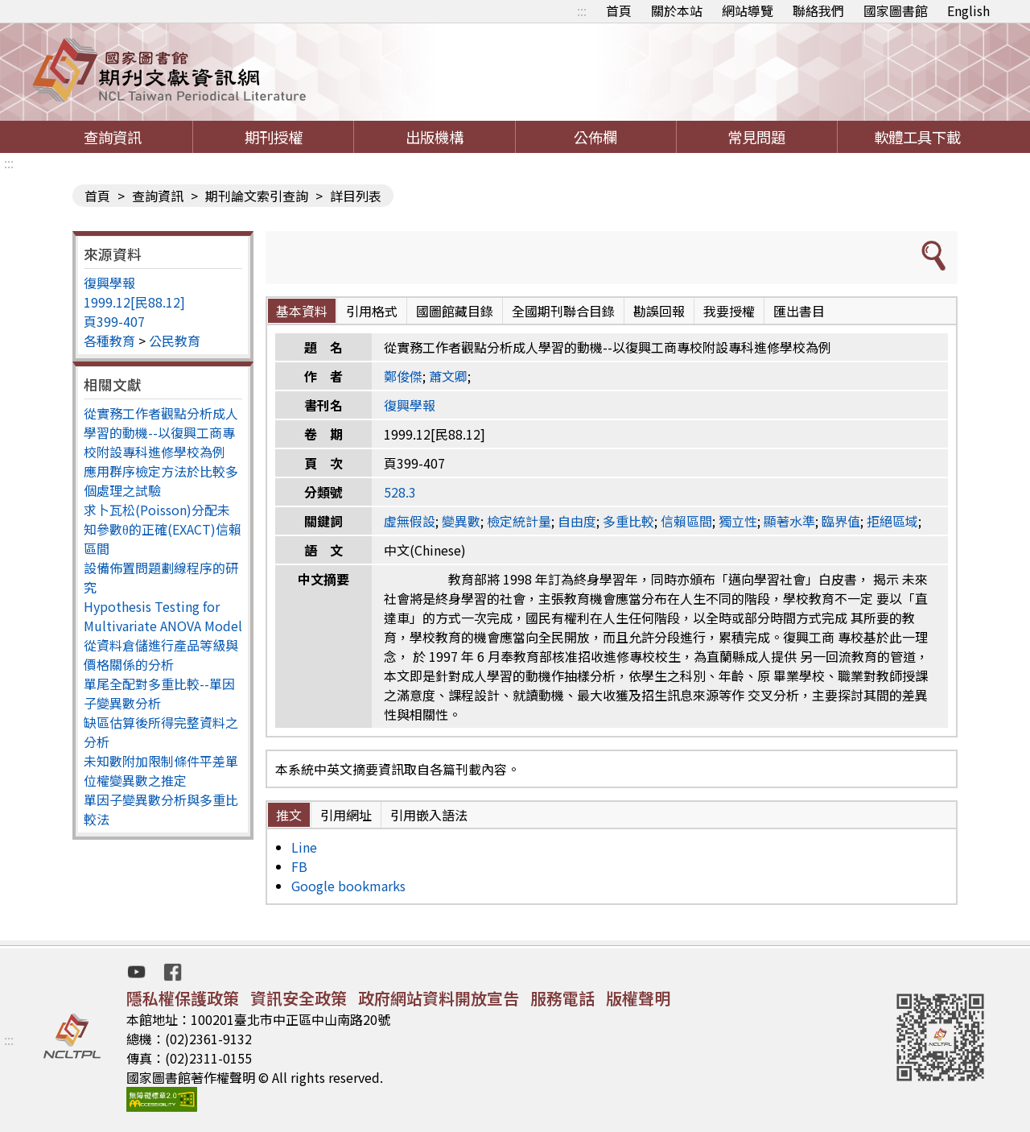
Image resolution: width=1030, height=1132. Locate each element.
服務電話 (562, 998)
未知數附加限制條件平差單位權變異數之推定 (161, 770)
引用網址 (346, 814)
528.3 (400, 492)
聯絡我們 (818, 10)
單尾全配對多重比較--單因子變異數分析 (159, 693)
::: (582, 10)
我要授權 (729, 310)
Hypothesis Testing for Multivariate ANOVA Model (163, 616)
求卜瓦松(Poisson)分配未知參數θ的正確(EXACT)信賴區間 (162, 529)
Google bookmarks (348, 885)
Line (304, 847)
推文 (289, 814)
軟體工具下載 (917, 136)
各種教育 (109, 340)
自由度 (577, 521)
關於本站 (676, 10)
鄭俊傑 (403, 376)
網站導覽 (747, 10)
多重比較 (628, 521)
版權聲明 (638, 998)
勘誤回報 (659, 310)
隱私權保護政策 (182, 998)
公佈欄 (595, 136)
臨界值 (841, 521)
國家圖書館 (895, 10)
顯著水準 (789, 521)
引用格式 (372, 310)
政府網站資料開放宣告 (438, 998)
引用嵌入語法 (429, 814)
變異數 (461, 521)
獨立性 (738, 521)
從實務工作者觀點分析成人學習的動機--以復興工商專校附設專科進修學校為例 (161, 432)
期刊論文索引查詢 (256, 195)
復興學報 (109, 282)
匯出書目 (799, 310)
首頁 (619, 10)
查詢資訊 (113, 136)
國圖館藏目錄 (454, 310)
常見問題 (756, 136)
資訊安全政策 (298, 998)
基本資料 (302, 310)
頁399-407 (114, 321)
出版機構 (435, 136)
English (968, 10)
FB (299, 866)
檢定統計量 (519, 521)
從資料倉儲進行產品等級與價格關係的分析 (161, 654)
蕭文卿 (448, 376)
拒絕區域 (892, 521)
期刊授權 (274, 136)
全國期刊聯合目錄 (563, 310)
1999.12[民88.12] (134, 302)
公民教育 (174, 340)
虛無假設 (409, 521)
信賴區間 (686, 521)
